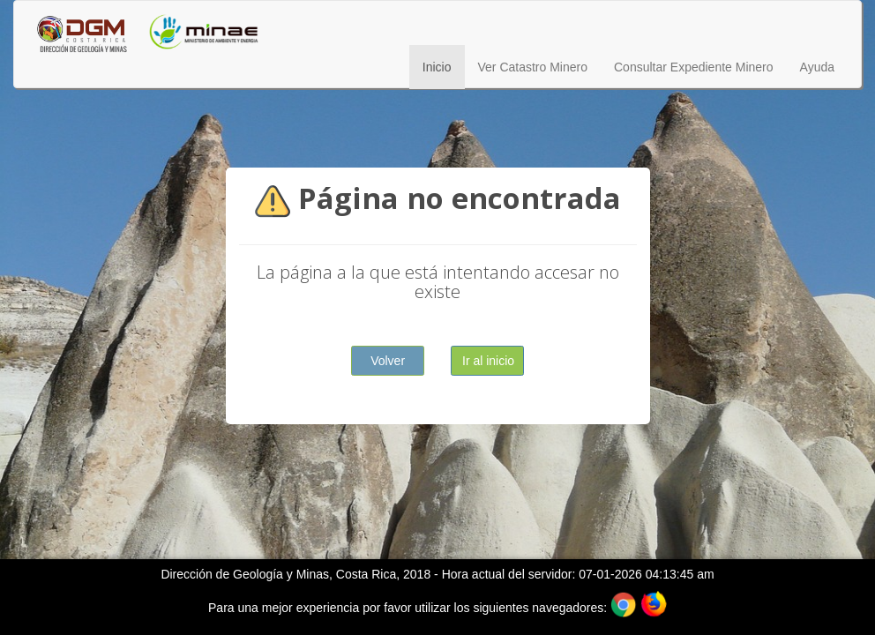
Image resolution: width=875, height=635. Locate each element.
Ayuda (817, 67)
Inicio (437, 67)
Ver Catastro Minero (533, 67)
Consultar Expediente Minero (694, 67)
